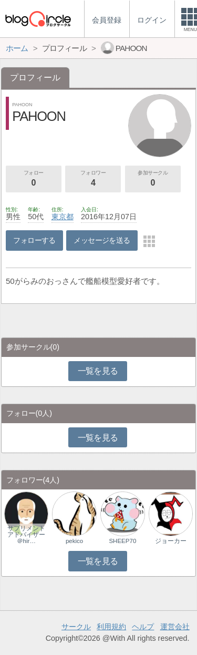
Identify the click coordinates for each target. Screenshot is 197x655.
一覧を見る (98, 370)
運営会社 (175, 626)
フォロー (33, 179)
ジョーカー (170, 541)
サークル (76, 626)
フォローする (34, 240)
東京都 (62, 216)
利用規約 (111, 626)
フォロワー (93, 179)
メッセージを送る (102, 240)
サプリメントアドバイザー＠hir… (26, 534)
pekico (74, 541)
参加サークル (153, 179)
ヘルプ (143, 626)
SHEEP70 (122, 541)
